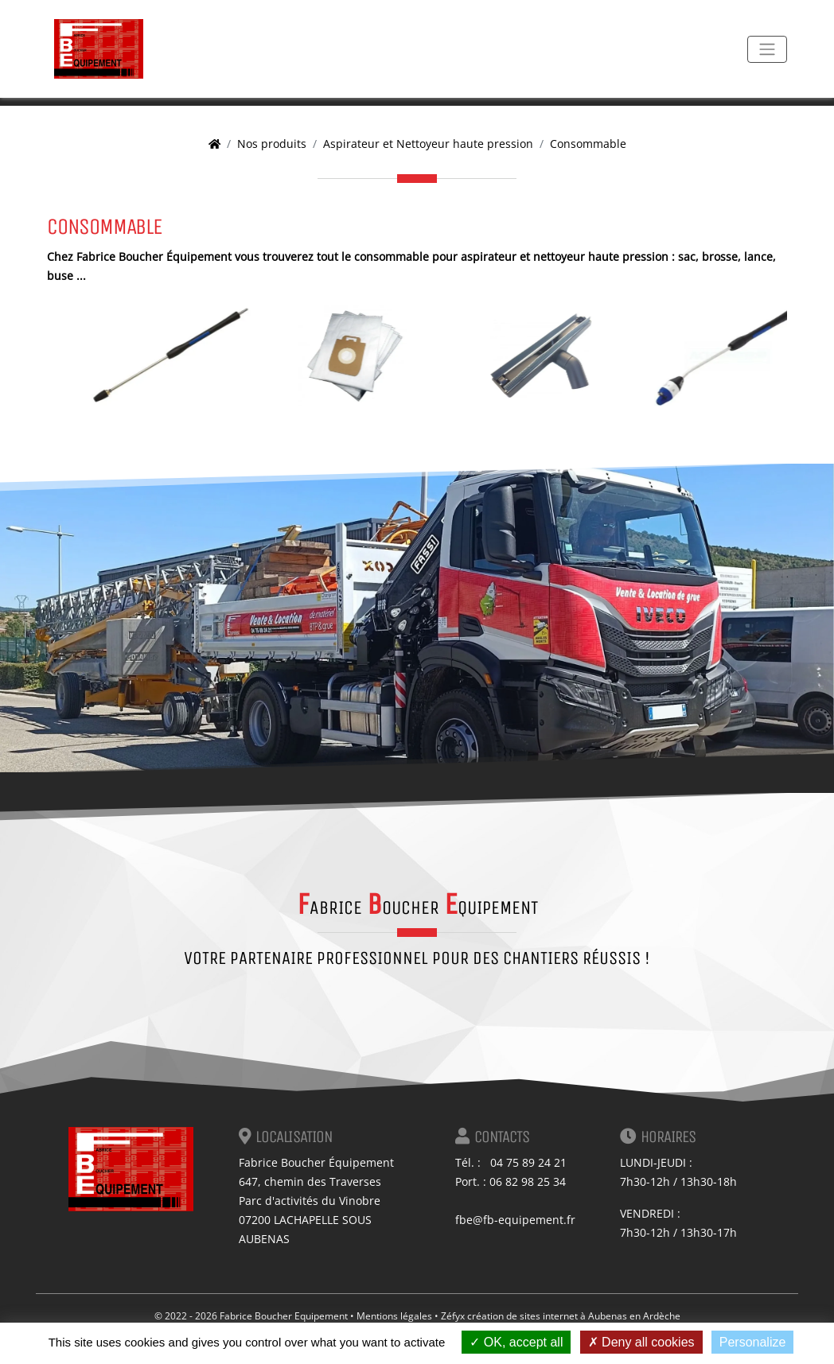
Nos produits (271, 143)
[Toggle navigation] (767, 49)
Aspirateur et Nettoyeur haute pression (428, 143)
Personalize (752, 1342)
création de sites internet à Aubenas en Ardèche (573, 1316)
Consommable (588, 143)
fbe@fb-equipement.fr (515, 1219)
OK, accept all (516, 1342)
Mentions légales (394, 1316)
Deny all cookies (641, 1342)
